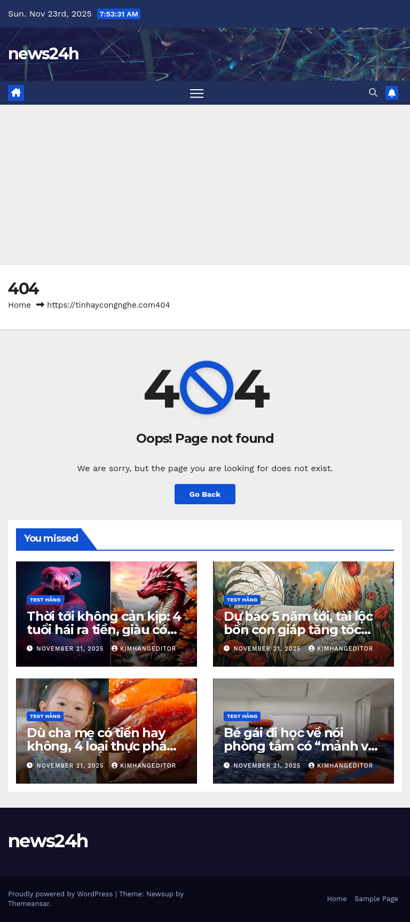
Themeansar (28, 904)
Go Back (205, 494)
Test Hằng (45, 600)
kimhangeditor (144, 648)
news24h (43, 54)
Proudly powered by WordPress (61, 894)
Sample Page (376, 899)
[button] (373, 93)
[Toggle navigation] (197, 92)
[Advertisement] (205, 185)
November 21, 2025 (71, 648)
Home (19, 305)
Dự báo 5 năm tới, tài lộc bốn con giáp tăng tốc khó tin (298, 629)
